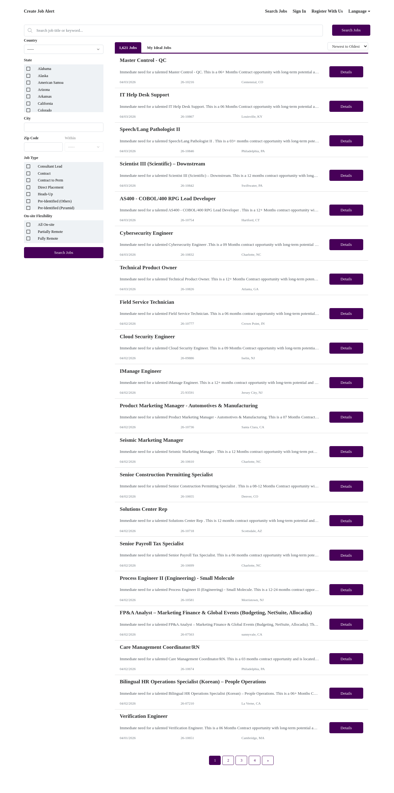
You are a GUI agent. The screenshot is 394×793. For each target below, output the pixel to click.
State (28, 60)
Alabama (44, 69)
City (27, 118)
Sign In (299, 11)
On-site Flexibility (38, 216)
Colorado (45, 110)
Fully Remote (48, 238)
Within (70, 138)
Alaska (43, 76)
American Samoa (50, 82)
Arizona (44, 89)
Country (30, 40)
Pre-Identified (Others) (55, 201)
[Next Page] (268, 760)
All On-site (46, 224)
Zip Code (31, 138)
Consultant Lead (50, 166)
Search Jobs (276, 11)
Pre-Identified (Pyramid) (56, 208)
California (45, 103)
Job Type (31, 158)
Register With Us (327, 11)
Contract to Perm (50, 180)
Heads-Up (45, 194)
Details (346, 72)
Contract (44, 173)
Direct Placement (50, 187)
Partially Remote (50, 232)
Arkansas (45, 96)
